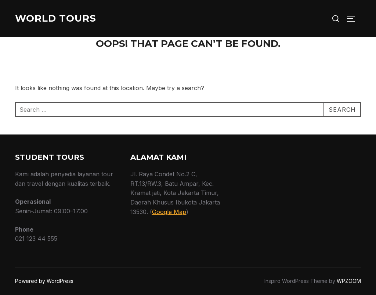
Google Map (169, 211)
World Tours (55, 18)
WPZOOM (349, 281)
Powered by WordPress (44, 281)
